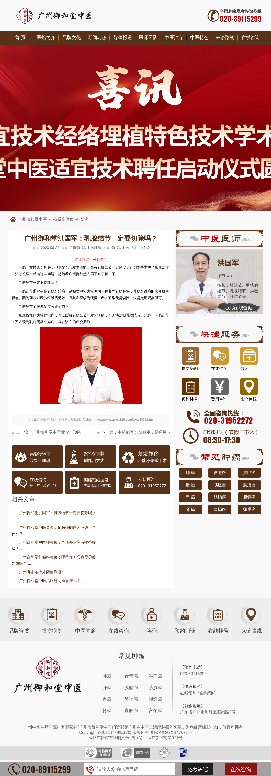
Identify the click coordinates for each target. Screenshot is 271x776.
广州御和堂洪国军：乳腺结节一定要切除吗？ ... (54, 516)
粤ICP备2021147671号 (171, 732)
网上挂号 (99, 259)
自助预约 (208, 693)
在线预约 (188, 693)
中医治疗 (174, 37)
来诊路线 (225, 37)
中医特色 (199, 37)
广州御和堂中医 (32, 219)
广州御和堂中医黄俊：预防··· (58, 432)
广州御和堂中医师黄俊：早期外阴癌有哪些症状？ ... (54, 545)
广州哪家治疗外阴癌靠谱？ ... (44, 572)
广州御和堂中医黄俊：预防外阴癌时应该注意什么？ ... (54, 530)
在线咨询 (250, 37)
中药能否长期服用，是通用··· (144, 432)
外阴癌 (82, 219)
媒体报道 (123, 37)
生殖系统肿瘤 (61, 219)
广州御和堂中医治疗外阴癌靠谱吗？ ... (52, 580)
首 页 (20, 37)
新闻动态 (97, 37)
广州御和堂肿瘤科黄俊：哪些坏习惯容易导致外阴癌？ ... (54, 560)
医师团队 (148, 37)
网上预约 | (83, 259)
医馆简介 (46, 37)
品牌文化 (71, 37)
